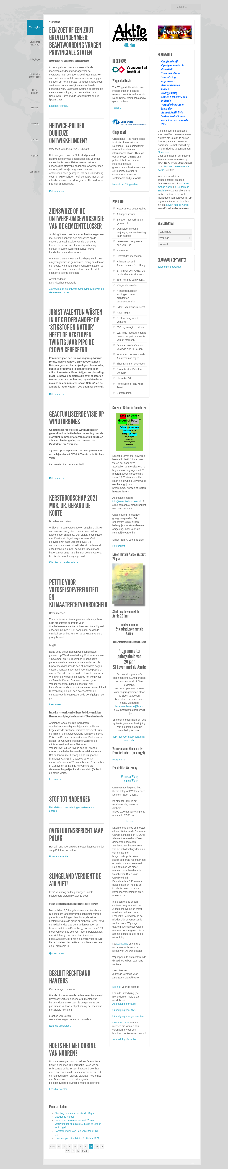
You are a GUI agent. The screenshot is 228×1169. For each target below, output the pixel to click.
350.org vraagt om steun (130, 327)
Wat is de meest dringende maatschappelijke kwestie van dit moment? (131, 336)
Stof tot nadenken (70, 799)
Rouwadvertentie (58, 856)
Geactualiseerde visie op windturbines (76, 418)
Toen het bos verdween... (131, 279)
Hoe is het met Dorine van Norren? (72, 1049)
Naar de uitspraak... (60, 1025)
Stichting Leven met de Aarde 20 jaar (75, 1113)
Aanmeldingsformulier (124, 1003)
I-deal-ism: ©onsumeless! (131, 307)
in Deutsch (180, 187)
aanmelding (122, 943)
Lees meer (58, 191)
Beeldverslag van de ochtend (128, 320)
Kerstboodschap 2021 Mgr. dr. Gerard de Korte (73, 506)
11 (101, 1146)
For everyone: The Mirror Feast (130, 385)
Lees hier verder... (59, 105)
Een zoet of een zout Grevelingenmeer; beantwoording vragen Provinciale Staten (75, 41)
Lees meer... (56, 704)
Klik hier (116, 986)
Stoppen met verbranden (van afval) (130, 221)
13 (73, 1151)
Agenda (129, 821)
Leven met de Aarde (177, 204)
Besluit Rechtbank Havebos (69, 977)
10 (96, 1146)
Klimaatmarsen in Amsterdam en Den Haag (131, 263)
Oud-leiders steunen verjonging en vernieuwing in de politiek (131, 232)
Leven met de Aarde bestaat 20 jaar (74, 1120)
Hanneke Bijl (124, 378)
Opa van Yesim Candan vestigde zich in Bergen (130, 347)
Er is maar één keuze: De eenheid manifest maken (131, 272)
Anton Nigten (124, 312)
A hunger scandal (126, 214)
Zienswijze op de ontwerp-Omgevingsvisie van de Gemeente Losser (76, 219)
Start (52, 1146)
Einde (85, 1151)
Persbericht (118, 546)
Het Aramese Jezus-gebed (131, 208)
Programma (118, 759)
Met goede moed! (64, 1116)
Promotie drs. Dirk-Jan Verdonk (129, 371)
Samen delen (124, 392)
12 (67, 1151)
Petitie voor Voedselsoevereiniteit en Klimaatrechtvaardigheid (78, 593)
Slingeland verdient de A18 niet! (75, 880)
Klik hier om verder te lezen (64, 562)
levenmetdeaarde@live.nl (129, 706)
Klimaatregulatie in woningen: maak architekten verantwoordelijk (127, 296)
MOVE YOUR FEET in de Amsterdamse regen (131, 356)
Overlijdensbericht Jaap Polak (76, 834)
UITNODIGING (120, 1022)
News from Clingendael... (126, 184)
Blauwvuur (122, 250)
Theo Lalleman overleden (131, 363)
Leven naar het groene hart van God (129, 243)
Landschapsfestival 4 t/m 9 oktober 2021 (77, 1138)
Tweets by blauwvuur (169, 266)
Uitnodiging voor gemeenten (128, 1016)
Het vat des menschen (129, 256)
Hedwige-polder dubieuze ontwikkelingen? (68, 133)
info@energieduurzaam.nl (126, 501)
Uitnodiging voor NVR (124, 1010)
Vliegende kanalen (127, 285)
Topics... (116, 107)
